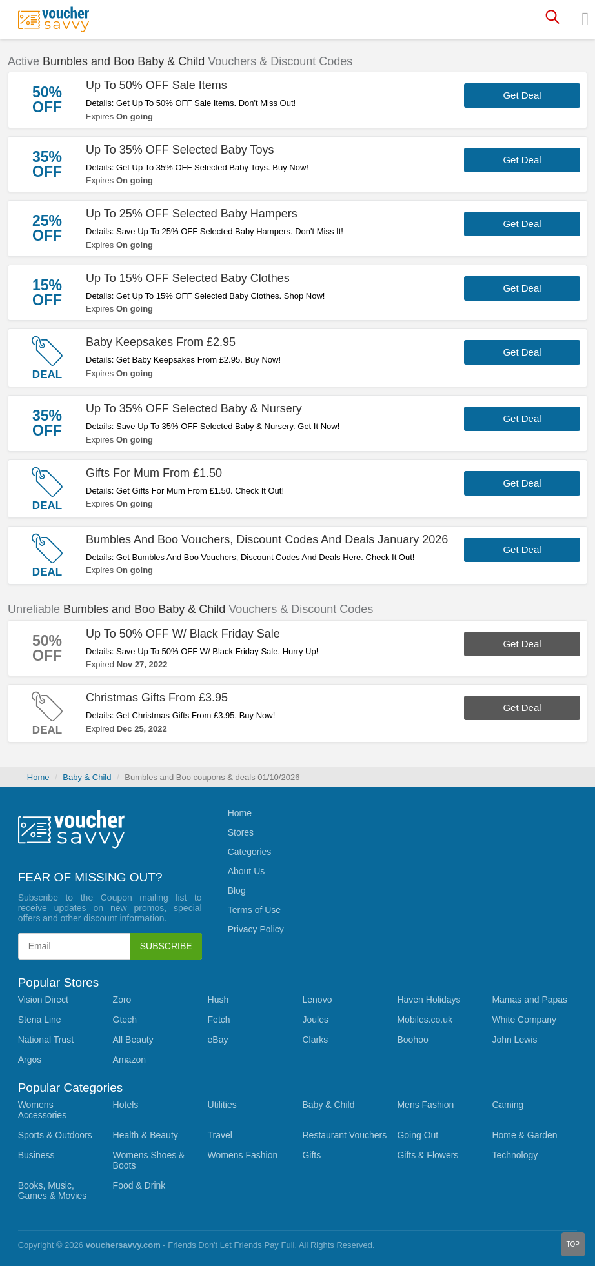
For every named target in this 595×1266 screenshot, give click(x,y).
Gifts (311, 1155)
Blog (237, 890)
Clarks (315, 1039)
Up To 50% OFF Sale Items (156, 85)
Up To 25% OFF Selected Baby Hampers (192, 213)
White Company (524, 1019)
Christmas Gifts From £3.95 (157, 697)
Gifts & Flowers (427, 1155)
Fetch (219, 1019)
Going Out (417, 1135)
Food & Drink (139, 1185)
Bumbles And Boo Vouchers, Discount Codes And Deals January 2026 (267, 539)
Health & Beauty (145, 1135)
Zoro (122, 999)
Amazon (129, 1059)
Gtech (125, 1019)
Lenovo (317, 999)
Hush (218, 999)
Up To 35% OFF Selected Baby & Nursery (194, 408)
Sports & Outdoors (55, 1135)
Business (36, 1155)
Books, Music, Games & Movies (52, 1190)
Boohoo (412, 1039)
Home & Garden (524, 1135)
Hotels (126, 1105)
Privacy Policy (256, 929)
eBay (218, 1039)
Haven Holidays (428, 999)
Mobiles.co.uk (424, 1019)
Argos (30, 1059)
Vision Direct (43, 999)
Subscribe (166, 946)
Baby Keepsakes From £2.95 (161, 342)
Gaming (507, 1105)
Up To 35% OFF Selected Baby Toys (180, 149)
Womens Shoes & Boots (149, 1160)
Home (38, 777)
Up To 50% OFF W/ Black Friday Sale (183, 633)
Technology (515, 1155)
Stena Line (39, 1019)
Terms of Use (254, 910)
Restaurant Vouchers (344, 1135)
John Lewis (514, 1039)
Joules (315, 1019)
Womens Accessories (42, 1110)
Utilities (222, 1105)
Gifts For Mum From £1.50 (154, 473)
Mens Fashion (425, 1105)
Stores (241, 832)
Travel (220, 1135)
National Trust (46, 1039)
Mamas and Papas (529, 999)
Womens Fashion (243, 1155)
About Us (246, 871)
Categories (250, 852)
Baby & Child (87, 777)
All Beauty (133, 1039)
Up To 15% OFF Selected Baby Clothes (188, 278)
